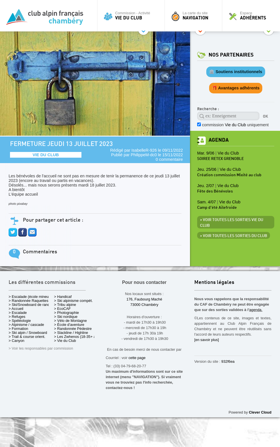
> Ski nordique (65, 316)
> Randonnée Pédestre (73, 328)
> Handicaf (63, 296)
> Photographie (66, 312)
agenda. (255, 310)
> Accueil (16, 308)
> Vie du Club (65, 340)
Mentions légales (214, 282)
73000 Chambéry (144, 304)
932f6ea (228, 361)
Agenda (219, 140)
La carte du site (195, 15)
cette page (137, 358)
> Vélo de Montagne (70, 320)
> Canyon (16, 340)
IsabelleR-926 (144, 150)
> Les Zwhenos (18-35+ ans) (77, 336)
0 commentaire (169, 159)
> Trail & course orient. (27, 336)
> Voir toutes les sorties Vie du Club (231, 223)
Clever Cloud (260, 412)
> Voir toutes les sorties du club (233, 236)
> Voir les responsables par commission (41, 348)
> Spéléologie (20, 320)
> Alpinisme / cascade (26, 324)
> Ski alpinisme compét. (73, 300)
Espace (252, 15)
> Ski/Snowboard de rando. (31, 304)
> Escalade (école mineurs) (31, 296)
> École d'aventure (69, 324)
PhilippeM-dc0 (144, 155)
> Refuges (17, 316)
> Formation (18, 328)
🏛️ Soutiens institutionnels (235, 71)
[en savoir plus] (206, 340)
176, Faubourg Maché (144, 299)
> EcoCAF (62, 308)
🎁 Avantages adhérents (236, 88)
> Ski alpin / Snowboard (28, 332)
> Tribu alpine (65, 304)
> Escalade (18, 312)
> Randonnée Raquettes (28, 300)
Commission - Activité (132, 15)
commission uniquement (235, 125)
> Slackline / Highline (71, 332)
